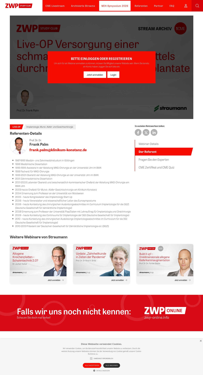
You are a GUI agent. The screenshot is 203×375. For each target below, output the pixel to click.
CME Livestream (55, 5)
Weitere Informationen (106, 354)
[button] (101, 370)
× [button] (201, 341)
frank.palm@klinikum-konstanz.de (58, 149)
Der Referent (147, 151)
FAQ (172, 5)
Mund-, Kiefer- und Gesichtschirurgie (56, 126)
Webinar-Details (148, 144)
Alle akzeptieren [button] (92, 365)
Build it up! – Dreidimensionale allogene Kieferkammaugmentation (154, 257)
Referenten (141, 5)
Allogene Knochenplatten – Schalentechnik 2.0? (25, 257)
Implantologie (32, 126)
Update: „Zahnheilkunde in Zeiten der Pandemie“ (91, 255)
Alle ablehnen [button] (112, 365)
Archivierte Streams (83, 5)
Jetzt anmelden (95, 74)
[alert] (101, 357)
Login (113, 74)
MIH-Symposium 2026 (114, 5)
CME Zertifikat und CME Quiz (156, 167)
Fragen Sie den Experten (154, 159)
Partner (158, 5)
